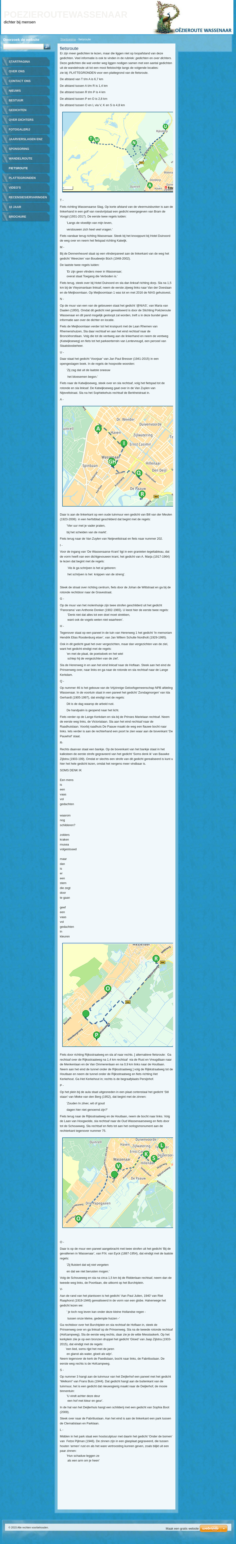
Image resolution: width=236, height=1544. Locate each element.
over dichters (21, 119)
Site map (211, 3)
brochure (17, 216)
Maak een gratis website (182, 1528)
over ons (17, 71)
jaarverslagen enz (25, 139)
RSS (225, 3)
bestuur (16, 100)
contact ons (20, 81)
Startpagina (68, 39)
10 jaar (15, 207)
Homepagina (179, 3)
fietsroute (18, 168)
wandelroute (20, 158)
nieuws (15, 90)
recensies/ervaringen (28, 197)
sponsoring (19, 149)
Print (196, 3)
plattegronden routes (22, 179)
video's (15, 187)
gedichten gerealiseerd (21, 111)
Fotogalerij (19, 129)
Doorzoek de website (21, 40)
